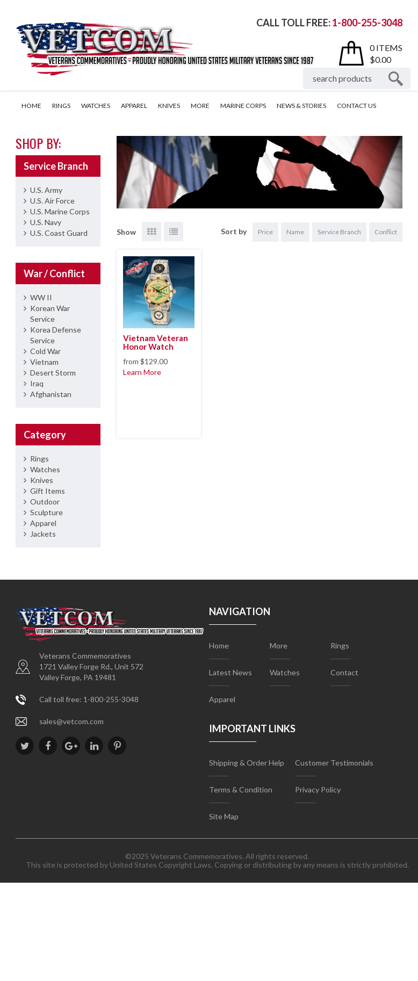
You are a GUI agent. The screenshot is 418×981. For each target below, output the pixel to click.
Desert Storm (53, 372)
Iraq (37, 383)
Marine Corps (243, 106)
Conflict (385, 232)
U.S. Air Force (52, 200)
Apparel (134, 106)
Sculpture (46, 512)
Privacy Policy (318, 789)
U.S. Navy (45, 222)
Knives (169, 106)
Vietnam (44, 361)
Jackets (43, 533)
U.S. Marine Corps (60, 211)
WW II (41, 297)
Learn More (142, 372)
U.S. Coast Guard (59, 232)
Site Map (224, 816)
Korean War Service (50, 313)
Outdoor (45, 501)
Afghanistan (50, 394)
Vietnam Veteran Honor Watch (155, 342)
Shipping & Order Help (246, 762)
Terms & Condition (240, 789)
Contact (344, 672)
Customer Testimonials (334, 762)
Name (295, 232)
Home (31, 106)
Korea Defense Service (55, 335)
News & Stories (301, 106)
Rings (61, 106)
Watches (95, 106)
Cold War (45, 351)
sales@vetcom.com (71, 721)
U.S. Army (46, 189)
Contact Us (356, 106)
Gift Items (47, 490)
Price (265, 232)
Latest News (230, 672)
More (200, 106)
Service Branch (339, 232)
